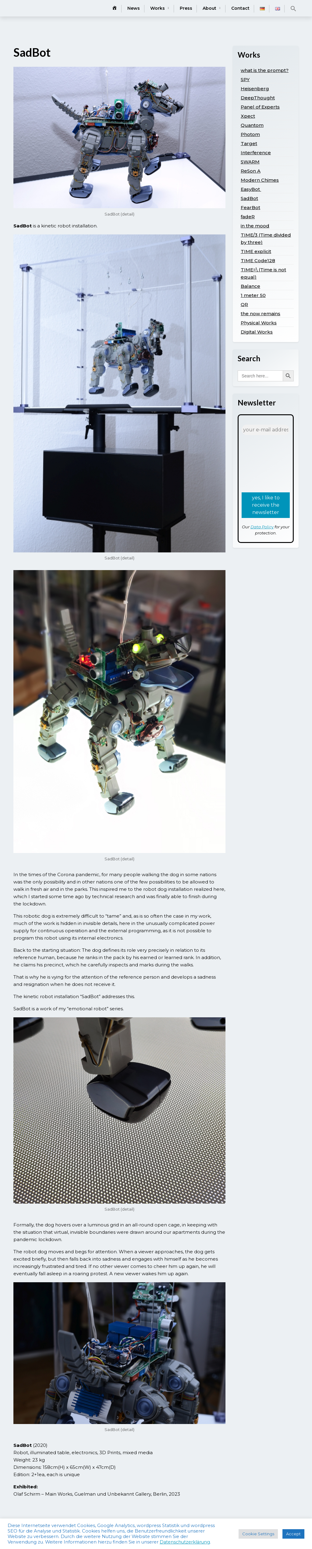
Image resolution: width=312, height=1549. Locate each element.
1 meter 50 (253, 295)
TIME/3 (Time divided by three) (266, 238)
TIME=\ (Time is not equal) (263, 273)
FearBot (250, 207)
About (209, 8)
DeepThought (258, 98)
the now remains (260, 313)
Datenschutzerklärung (185, 1542)
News (133, 8)
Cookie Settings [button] (258, 1533)
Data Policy (262, 526)
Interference (256, 152)
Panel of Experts (260, 107)
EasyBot (251, 189)
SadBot (249, 198)
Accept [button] (293, 1533)
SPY (245, 79)
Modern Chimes (260, 180)
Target (249, 143)
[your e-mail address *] (266, 430)
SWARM (250, 162)
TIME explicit (256, 251)
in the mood (255, 226)
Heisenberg (255, 88)
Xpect (248, 116)
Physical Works (259, 323)
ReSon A (251, 171)
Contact (240, 8)
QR (244, 304)
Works (157, 8)
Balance (250, 286)
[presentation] (267, 463)
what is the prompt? (265, 70)
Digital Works (257, 332)
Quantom (252, 125)
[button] (293, 8)
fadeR (248, 217)
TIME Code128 (258, 260)
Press (186, 8)
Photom (250, 134)
